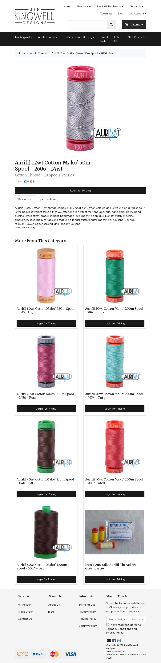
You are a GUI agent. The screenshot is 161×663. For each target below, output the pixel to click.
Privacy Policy (87, 611)
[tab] (25, 199)
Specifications (47, 199)
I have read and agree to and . (123, 628)
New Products (137, 37)
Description (25, 199)
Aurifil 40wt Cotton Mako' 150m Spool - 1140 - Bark (45, 481)
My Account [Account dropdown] (137, 13)
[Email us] (109, 640)
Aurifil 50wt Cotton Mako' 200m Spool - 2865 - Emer (114, 310)
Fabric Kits (118, 39)
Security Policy (88, 625)
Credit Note (104, 39)
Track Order (25, 611)
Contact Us (25, 618)
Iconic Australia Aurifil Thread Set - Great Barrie (111, 566)
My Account (25, 604)
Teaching (106, 13)
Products (83, 6)
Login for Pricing (80, 190)
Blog (120, 13)
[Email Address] (118, 619)
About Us (135, 6)
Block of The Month (109, 6)
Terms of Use (87, 604)
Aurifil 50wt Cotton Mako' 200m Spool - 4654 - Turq (114, 395)
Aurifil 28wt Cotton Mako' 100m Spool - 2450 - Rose (45, 395)
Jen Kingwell (22, 37)
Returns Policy (87, 618)
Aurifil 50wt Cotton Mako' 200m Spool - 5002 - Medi (114, 481)
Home (67, 6)
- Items (133, 24)
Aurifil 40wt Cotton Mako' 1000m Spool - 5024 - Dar (42, 566)
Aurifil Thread (46, 37)
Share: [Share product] (26, 181)
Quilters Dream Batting (77, 37)
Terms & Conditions (118, 628)
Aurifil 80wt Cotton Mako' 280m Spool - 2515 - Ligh (45, 310)
